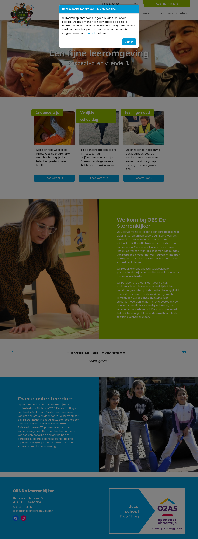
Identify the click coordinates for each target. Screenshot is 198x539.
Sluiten (129, 42)
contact (90, 33)
